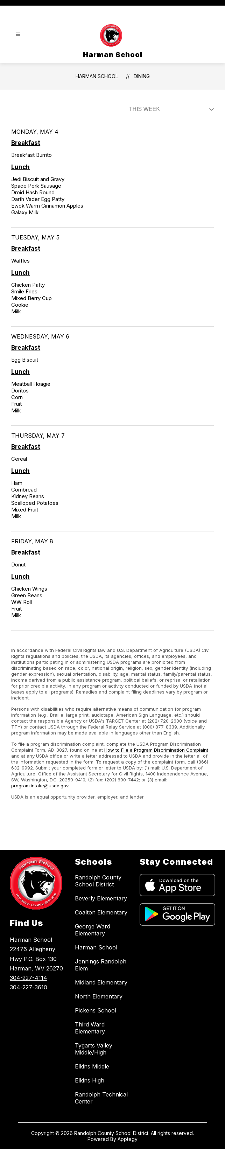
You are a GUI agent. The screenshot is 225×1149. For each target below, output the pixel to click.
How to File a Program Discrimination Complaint (156, 750)
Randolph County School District (98, 881)
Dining (142, 76)
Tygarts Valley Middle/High (93, 1049)
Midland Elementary (101, 982)
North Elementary (98, 996)
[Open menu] (18, 34)
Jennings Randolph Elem (100, 965)
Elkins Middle (92, 1066)
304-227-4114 (28, 977)
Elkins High (89, 1080)
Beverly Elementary (101, 898)
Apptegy (128, 1139)
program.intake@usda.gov (39, 785)
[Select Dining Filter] (170, 109)
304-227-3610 (28, 987)
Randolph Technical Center (101, 1098)
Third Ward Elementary (90, 1028)
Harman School (97, 76)
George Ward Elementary (92, 930)
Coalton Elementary (101, 912)
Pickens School (95, 1010)
